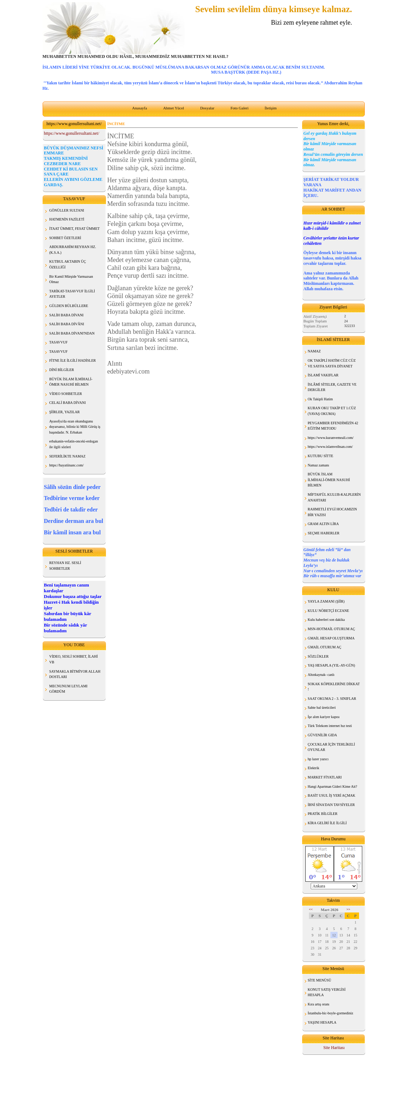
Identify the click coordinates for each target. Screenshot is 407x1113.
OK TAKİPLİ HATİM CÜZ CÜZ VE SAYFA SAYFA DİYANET (332, 363)
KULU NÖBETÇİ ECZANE (328, 611)
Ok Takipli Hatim (320, 399)
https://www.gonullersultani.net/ (72, 133)
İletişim (271, 108)
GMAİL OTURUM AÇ (324, 647)
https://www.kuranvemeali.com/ (331, 438)
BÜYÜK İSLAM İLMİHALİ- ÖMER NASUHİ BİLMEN (71, 382)
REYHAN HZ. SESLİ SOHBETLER (65, 565)
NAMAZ (314, 351)
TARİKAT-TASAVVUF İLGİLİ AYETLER (72, 294)
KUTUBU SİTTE (320, 456)
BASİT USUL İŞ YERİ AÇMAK (331, 795)
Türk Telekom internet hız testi (330, 726)
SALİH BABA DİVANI (66, 315)
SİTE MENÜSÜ (319, 980)
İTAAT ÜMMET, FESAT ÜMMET (74, 229)
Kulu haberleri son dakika (326, 620)
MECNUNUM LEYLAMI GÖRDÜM (68, 689)
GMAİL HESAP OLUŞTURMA (331, 638)
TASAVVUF (58, 342)
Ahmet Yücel (173, 108)
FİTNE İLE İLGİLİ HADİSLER (72, 360)
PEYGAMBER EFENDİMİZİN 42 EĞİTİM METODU (333, 426)
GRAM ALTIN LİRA (323, 524)
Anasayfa (139, 108)
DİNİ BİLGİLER (61, 370)
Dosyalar (207, 108)
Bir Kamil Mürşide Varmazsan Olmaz (71, 279)
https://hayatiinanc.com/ (66, 465)
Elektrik (313, 768)
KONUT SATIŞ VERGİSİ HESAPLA (327, 992)
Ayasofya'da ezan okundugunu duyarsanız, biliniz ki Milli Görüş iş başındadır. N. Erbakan (75, 426)
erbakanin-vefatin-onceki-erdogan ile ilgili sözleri (73, 444)
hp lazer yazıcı (318, 759)
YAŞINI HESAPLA (322, 1022)
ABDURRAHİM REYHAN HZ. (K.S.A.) (72, 249)
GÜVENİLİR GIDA (322, 735)
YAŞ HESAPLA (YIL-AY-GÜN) (331, 665)
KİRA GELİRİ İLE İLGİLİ (327, 823)
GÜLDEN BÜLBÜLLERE (68, 306)
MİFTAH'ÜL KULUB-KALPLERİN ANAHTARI (334, 497)
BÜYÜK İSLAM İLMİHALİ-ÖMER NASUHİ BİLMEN (329, 479)
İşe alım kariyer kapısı (324, 717)
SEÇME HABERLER (324, 533)
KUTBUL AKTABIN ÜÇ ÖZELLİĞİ (67, 264)
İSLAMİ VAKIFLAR (323, 375)
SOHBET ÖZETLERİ (65, 238)
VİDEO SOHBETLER (65, 394)
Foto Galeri (239, 108)
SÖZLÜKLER (318, 656)
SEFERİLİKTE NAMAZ (67, 456)
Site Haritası (334, 1047)
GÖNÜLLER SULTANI (66, 210)
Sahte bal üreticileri (322, 707)
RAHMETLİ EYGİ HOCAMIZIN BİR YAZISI (332, 512)
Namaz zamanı (318, 465)
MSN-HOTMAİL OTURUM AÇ (331, 629)
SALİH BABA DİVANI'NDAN (72, 333)
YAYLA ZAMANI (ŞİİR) (326, 601)
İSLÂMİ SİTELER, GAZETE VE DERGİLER (332, 387)
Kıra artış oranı (319, 1004)
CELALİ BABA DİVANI (67, 403)
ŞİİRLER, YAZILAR (64, 412)
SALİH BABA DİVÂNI (66, 324)
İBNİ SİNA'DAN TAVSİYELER (331, 805)
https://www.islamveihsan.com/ (330, 447)
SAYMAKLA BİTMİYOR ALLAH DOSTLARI (75, 674)
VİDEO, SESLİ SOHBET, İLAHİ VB (73, 659)
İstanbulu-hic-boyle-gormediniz (330, 1013)
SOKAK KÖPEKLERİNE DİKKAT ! (334, 687)
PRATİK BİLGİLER (323, 814)
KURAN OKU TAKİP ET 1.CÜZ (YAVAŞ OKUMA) (332, 411)
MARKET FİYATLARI (325, 777)
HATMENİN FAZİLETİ (66, 219)
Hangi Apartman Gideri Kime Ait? (332, 786)
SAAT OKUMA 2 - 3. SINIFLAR (332, 699)
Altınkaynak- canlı (321, 675)
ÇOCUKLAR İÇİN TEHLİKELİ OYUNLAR (331, 747)
